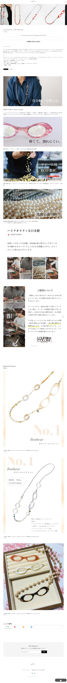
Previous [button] (2, 14)
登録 (44, 651)
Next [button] (65, 14)
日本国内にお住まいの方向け (33, 41)
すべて (7, 626)
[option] (33, 14)
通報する (11, 69)
